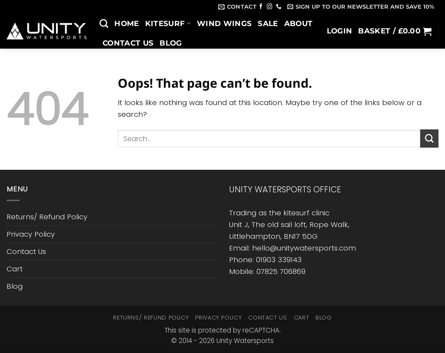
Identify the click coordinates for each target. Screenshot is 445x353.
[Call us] (279, 7)
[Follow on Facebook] (261, 7)
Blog (170, 43)
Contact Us (128, 43)
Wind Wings (224, 23)
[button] (360, 6)
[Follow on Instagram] (269, 7)
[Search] (104, 23)
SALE (268, 23)
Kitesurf (168, 23)
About (298, 23)
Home (126, 23)
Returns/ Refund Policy (47, 216)
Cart (15, 269)
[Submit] (429, 138)
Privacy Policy (31, 234)
